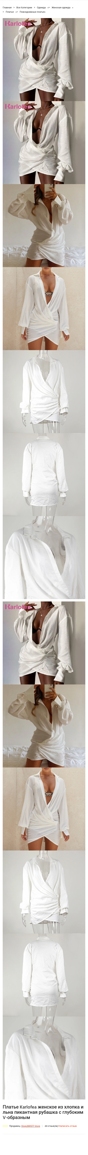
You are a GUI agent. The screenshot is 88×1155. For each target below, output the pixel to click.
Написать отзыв (68, 1126)
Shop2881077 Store (30, 1126)
